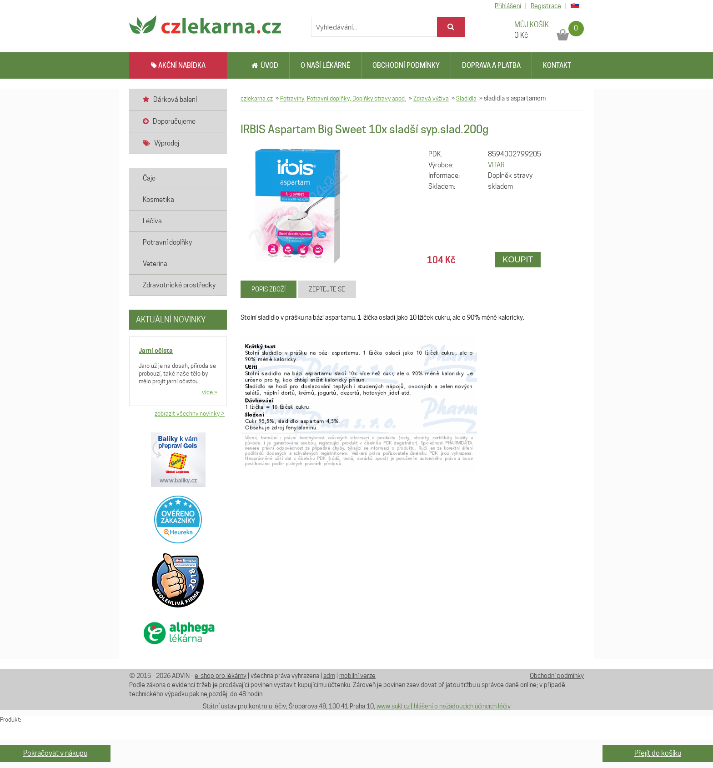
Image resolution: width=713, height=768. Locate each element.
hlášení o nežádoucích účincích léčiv (462, 706)
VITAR (496, 165)
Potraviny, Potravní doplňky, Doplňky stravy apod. (343, 98)
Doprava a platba (491, 65)
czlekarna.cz (257, 98)
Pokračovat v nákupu (55, 753)
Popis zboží (268, 289)
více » (209, 392)
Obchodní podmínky (406, 65)
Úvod (264, 65)
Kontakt (557, 65)
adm (329, 675)
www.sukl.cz (393, 706)
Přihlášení (508, 6)
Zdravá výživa (431, 98)
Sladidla (466, 98)
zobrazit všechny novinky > (190, 413)
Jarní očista (156, 350)
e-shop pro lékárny (220, 675)
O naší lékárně (325, 65)
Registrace (546, 6)
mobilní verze (357, 675)
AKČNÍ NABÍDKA (178, 65)
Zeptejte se (327, 289)
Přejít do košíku (657, 753)
